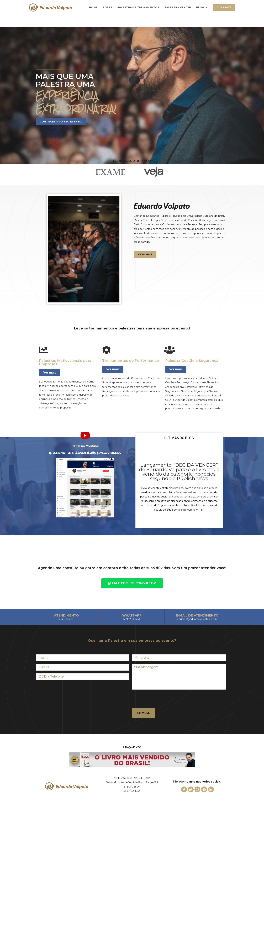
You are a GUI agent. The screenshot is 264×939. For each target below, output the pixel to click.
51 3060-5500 (132, 786)
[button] (145, 254)
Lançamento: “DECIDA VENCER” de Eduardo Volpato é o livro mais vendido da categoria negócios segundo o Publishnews (179, 471)
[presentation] (158, 699)
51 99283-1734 (132, 791)
